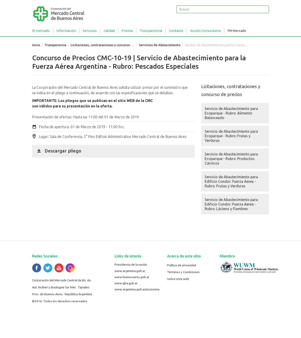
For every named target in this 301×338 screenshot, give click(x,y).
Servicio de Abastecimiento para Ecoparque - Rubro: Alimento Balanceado (231, 113)
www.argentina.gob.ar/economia (137, 289)
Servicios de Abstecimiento (160, 45)
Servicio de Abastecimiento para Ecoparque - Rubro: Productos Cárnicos (231, 158)
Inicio (36, 45)
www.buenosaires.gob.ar (132, 277)
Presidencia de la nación (131, 264)
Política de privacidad (181, 265)
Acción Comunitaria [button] (205, 31)
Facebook (36, 267)
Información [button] (66, 31)
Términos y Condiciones (183, 272)
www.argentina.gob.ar (130, 271)
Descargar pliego (63, 150)
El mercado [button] (41, 31)
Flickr (70, 267)
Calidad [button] (109, 31)
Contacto (176, 31)
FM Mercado (236, 31)
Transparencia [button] (151, 31)
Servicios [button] (90, 31)
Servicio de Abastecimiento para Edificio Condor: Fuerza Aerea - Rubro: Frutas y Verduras (231, 181)
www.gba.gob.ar (126, 283)
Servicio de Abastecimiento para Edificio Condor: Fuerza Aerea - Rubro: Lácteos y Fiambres (231, 204)
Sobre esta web (178, 279)
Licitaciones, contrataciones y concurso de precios (109, 45)
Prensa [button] (127, 31)
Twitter (47, 267)
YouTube (59, 267)
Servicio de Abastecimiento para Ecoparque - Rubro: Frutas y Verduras (231, 135)
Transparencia (55, 45)
